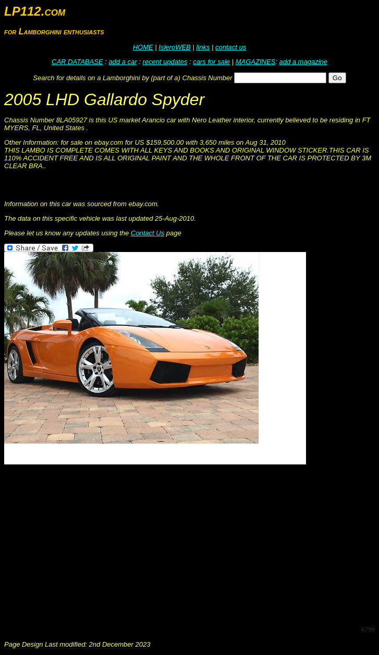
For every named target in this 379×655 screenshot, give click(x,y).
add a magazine (303, 62)
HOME (143, 47)
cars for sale (211, 62)
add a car (122, 62)
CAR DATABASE (77, 62)
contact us (230, 47)
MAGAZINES (256, 62)
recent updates (164, 62)
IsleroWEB (174, 47)
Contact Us (147, 233)
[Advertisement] (191, 544)
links (203, 47)
